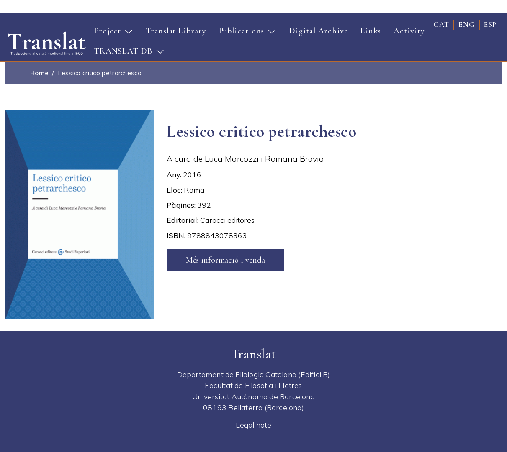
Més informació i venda (225, 260)
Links (370, 31)
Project (111, 33)
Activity (409, 31)
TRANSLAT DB (126, 53)
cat (441, 24)
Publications (245, 33)
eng (466, 24)
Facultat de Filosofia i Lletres (253, 385)
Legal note (254, 424)
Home (39, 73)
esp (490, 24)
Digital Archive (318, 31)
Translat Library (176, 31)
